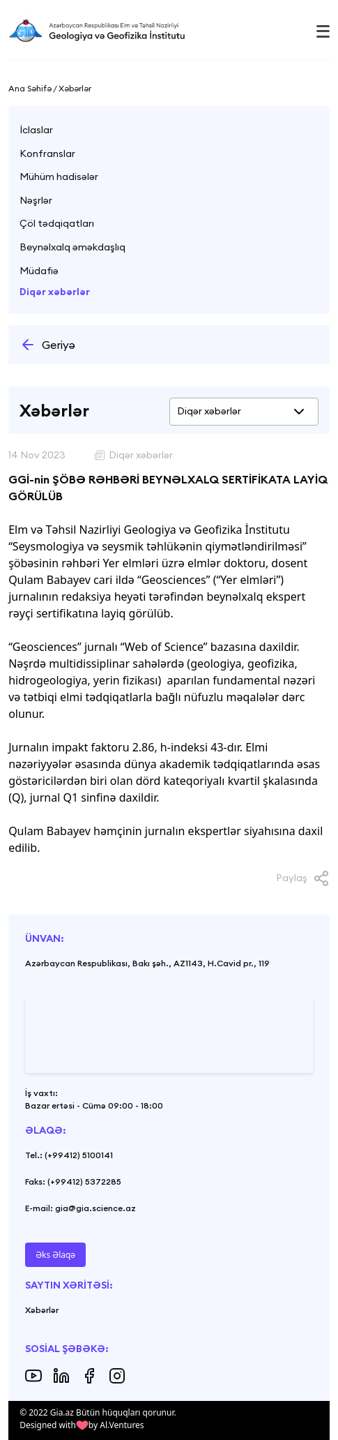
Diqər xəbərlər (55, 291)
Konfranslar (47, 153)
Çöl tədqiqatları (57, 223)
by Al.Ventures (116, 1425)
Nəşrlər (36, 200)
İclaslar (36, 129)
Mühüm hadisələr (59, 176)
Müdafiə (39, 270)
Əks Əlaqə (55, 1255)
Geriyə (47, 344)
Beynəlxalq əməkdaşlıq (72, 247)
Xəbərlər (42, 1310)
